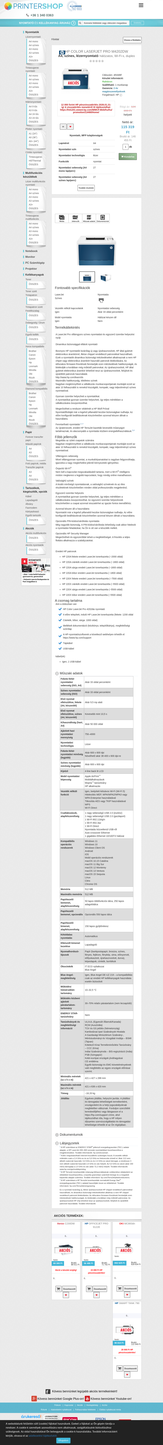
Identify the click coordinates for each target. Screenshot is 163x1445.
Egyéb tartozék (33, 515)
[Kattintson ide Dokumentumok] (103, 218)
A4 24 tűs (34, 114)
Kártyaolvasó (32, 511)
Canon (32, 355)
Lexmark (33, 366)
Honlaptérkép (92, 1405)
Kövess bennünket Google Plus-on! (58, 1398)
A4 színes (34, 45)
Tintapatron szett (34, 307)
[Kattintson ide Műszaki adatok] (89, 218)
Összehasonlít (69, 1289)
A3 (30, 452)
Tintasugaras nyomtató (32, 69)
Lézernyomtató (33, 37)
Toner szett (31, 291)
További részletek (86, 188)
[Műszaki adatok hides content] (69, 673)
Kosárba (127, 156)
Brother (32, 351)
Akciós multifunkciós (36, 533)
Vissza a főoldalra (132, 40)
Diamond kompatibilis (36, 388)
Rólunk (44, 1410)
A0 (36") (33, 137)
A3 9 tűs (33, 110)
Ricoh (32, 377)
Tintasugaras (35, 157)
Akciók (80, 1405)
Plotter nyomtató (34, 129)
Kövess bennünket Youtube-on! (108, 1398)
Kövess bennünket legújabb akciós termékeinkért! (81, 1391)
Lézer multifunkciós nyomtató (35, 183)
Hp (30, 362)
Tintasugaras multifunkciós (32, 217)
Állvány (29, 504)
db (130, 146)
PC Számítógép (34, 262)
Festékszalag (32, 310)
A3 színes (34, 53)
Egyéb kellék (32, 334)
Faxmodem (31, 507)
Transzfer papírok (34, 467)
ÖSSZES (33, 60)
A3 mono (33, 49)
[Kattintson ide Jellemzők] (75, 218)
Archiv (104, 1405)
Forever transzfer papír (34, 439)
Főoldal (55, 39)
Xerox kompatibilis (35, 346)
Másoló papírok (33, 444)
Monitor (30, 256)
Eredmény (137, 23)
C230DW (70, 1223)
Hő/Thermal (35, 160)
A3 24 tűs (34, 118)
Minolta (32, 370)
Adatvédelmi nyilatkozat (61, 1410)
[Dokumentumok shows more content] (69, 1134)
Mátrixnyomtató (33, 102)
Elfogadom (63, 1440)
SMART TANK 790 (129, 1303)
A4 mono (33, 41)
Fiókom (57, 1405)
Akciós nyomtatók (35, 545)
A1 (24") (33, 133)
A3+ (31, 56)
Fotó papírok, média (36, 463)
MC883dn (129, 1223)
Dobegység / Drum (35, 322)
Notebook (31, 251)
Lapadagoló (32, 500)
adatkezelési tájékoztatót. (43, 1435)
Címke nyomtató (34, 152)
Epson (32, 358)
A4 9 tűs (33, 106)
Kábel (28, 496)
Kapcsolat (69, 1405)
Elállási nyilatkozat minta (110, 1410)
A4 (30, 448)
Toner (28, 279)
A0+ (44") (34, 141)
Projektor (31, 268)
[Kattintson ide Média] (62, 218)
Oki (30, 374)
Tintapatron (31, 295)
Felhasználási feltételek (85, 1410)
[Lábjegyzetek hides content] (67, 1143)
